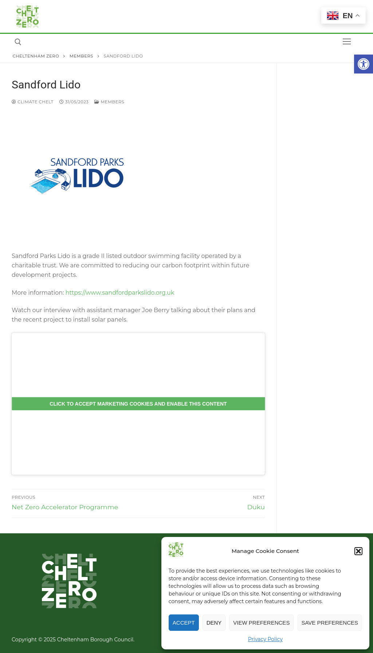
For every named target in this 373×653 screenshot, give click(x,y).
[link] (363, 64)
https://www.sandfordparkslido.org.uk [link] (119, 292)
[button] (358, 551)
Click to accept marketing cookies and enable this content (138, 403)
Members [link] (109, 101)
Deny (214, 623)
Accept (184, 623)
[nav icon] (346, 41)
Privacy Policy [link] (265, 639)
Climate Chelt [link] (33, 101)
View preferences (261, 623)
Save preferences (329, 623)
